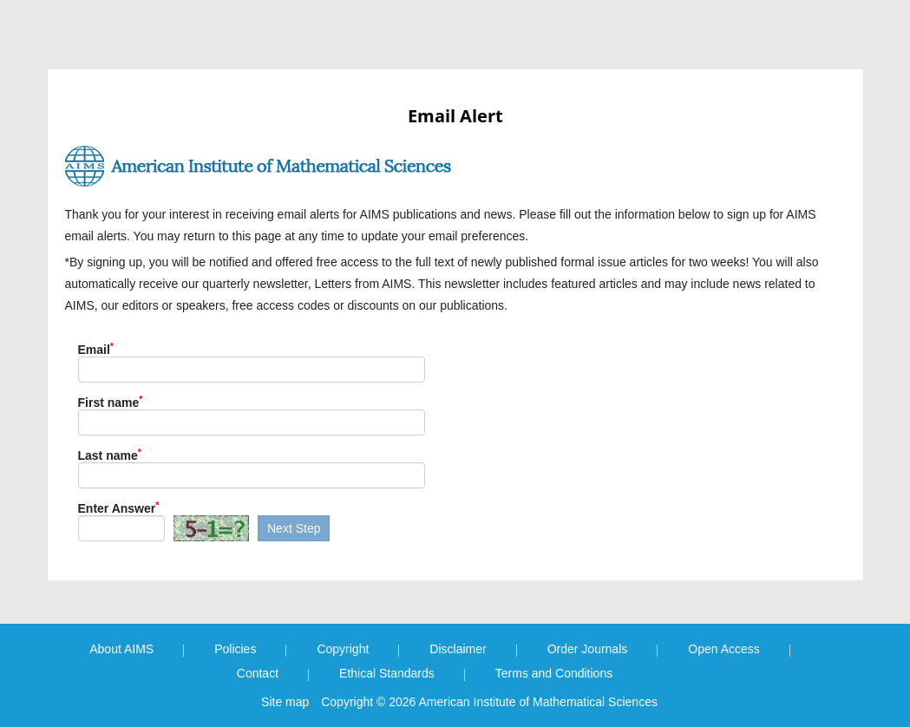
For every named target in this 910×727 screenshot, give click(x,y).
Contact (257, 673)
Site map (285, 702)
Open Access (724, 649)
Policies (235, 649)
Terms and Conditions (553, 673)
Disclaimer (457, 649)
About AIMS (121, 649)
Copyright (343, 649)
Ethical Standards (387, 673)
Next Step (293, 528)
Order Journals (587, 649)
